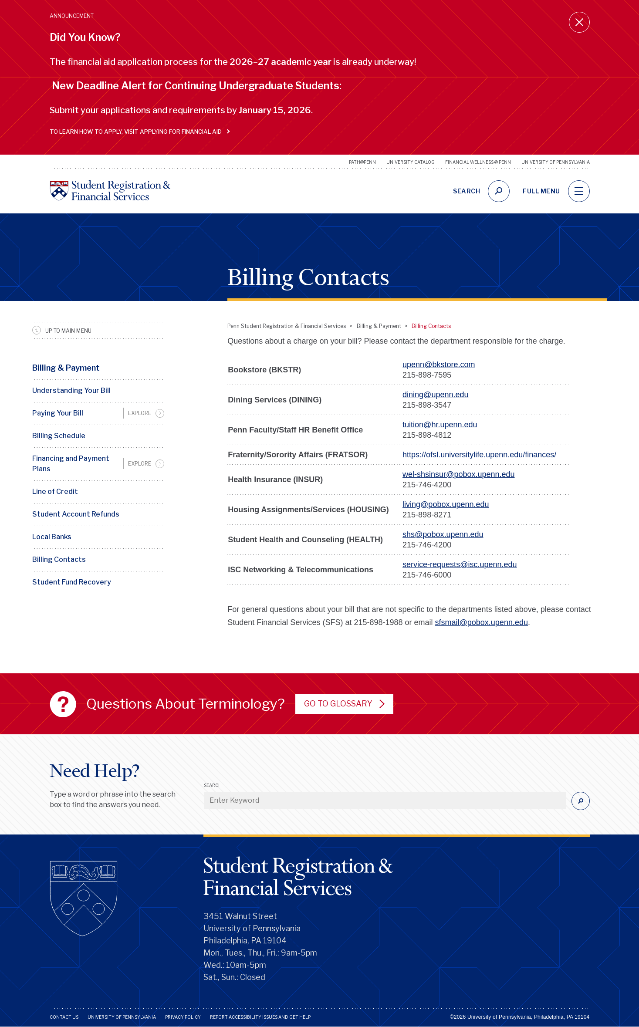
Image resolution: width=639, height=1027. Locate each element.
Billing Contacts (59, 559)
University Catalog (410, 162)
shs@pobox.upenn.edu (442, 534)
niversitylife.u (467, 454)
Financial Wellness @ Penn (478, 162)
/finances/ (539, 454)
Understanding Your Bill (71, 390)
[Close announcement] (579, 22)
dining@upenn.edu (435, 394)
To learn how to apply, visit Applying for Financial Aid (138, 131)
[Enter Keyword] (385, 800)
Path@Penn (362, 162)
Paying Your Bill (57, 413)
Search (213, 785)
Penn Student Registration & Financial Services (286, 326)
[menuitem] (98, 413)
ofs (431, 454)
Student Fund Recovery (71, 582)
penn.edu (506, 454)
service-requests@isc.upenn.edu (459, 564)
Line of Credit (55, 491)
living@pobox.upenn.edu (445, 504)
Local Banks (51, 537)
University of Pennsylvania (555, 162)
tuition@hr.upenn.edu (439, 424)
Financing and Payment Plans (70, 463)
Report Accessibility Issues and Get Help (260, 1017)
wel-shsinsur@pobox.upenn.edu (458, 474)
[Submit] (580, 801)
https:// (414, 454)
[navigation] (579, 191)
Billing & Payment (66, 367)
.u (441, 454)
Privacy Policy (183, 1017)
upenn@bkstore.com (438, 364)
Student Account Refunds (75, 514)
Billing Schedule (58, 436)
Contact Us (64, 1017)
